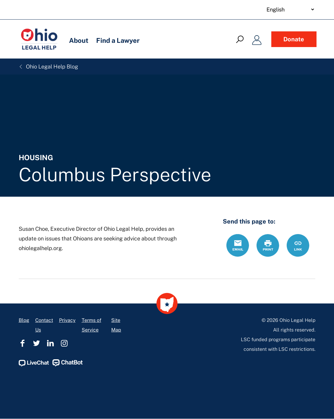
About (78, 40)
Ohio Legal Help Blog (48, 66)
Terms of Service (91, 325)
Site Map (116, 325)
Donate (293, 39)
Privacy (67, 320)
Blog (24, 320)
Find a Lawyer (118, 40)
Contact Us (44, 325)
